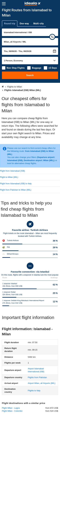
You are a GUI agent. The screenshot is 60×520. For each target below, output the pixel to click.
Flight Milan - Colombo (12, 411)
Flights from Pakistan (37, 377)
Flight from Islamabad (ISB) (12, 171)
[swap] (52, 37)
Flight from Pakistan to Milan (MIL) (15, 190)
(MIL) (41, 383)
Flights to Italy (34, 390)
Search (30, 75)
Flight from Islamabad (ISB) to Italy (16, 183)
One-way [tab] (24, 23)
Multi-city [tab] (38, 23)
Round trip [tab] (9, 23)
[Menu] (4, 4)
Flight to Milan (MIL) (9, 177)
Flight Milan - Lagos (11, 408)
